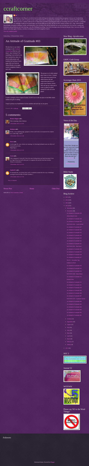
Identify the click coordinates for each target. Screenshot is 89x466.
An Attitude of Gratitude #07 (74, 296)
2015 (67, 197)
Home (32, 189)
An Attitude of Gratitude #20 (74, 249)
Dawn (11, 141)
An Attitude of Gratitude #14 (74, 271)
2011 (67, 348)
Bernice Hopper (14, 118)
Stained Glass (70, 279)
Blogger (52, 462)
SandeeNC (13, 170)
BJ (16, 15)
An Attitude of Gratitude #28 (74, 221)
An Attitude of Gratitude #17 (74, 257)
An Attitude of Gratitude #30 (74, 213)
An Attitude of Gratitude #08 (74, 293)
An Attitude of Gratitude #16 (74, 265)
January (69, 344)
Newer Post (8, 189)
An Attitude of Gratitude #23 (74, 238)
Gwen (11, 156)
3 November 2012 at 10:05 (17, 123)
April (68, 336)
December (70, 208)
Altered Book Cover (72, 216)
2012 (67, 205)
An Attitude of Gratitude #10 (74, 287)
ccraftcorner (18, 8)
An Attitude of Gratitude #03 (74, 309)
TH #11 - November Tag (73, 260)
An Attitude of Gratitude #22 (74, 241)
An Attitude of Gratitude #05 (74, 304)
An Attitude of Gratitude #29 (74, 218)
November (70, 211)
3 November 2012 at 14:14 (17, 164)
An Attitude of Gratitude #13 (74, 276)
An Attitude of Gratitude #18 (74, 254)
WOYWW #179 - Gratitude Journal (76, 298)
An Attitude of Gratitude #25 (74, 232)
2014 (67, 200)
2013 (67, 203)
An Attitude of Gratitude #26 (74, 229)
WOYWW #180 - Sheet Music (75, 274)
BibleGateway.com (71, 163)
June (68, 330)
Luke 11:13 (70, 158)
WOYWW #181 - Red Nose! (74, 246)
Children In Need (71, 263)
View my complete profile (10, 31)
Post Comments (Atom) (17, 192)
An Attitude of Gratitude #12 (74, 282)
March (69, 339)
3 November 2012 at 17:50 (17, 176)
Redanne (12, 129)
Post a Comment (12, 180)
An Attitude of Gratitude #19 (74, 252)
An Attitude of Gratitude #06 (74, 301)
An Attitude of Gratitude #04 (74, 307)
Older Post (56, 189)
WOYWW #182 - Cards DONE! (75, 224)
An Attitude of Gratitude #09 (74, 290)
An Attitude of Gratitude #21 (74, 243)
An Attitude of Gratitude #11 (74, 285)
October (69, 319)
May (68, 333)
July (68, 327)
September (70, 321)
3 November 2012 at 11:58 (17, 136)
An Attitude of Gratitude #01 (74, 315)
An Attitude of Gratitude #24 (74, 235)
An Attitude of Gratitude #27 (74, 227)
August (69, 324)
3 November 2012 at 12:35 (17, 150)
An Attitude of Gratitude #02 (74, 312)
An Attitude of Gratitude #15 (74, 268)
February (69, 341)
